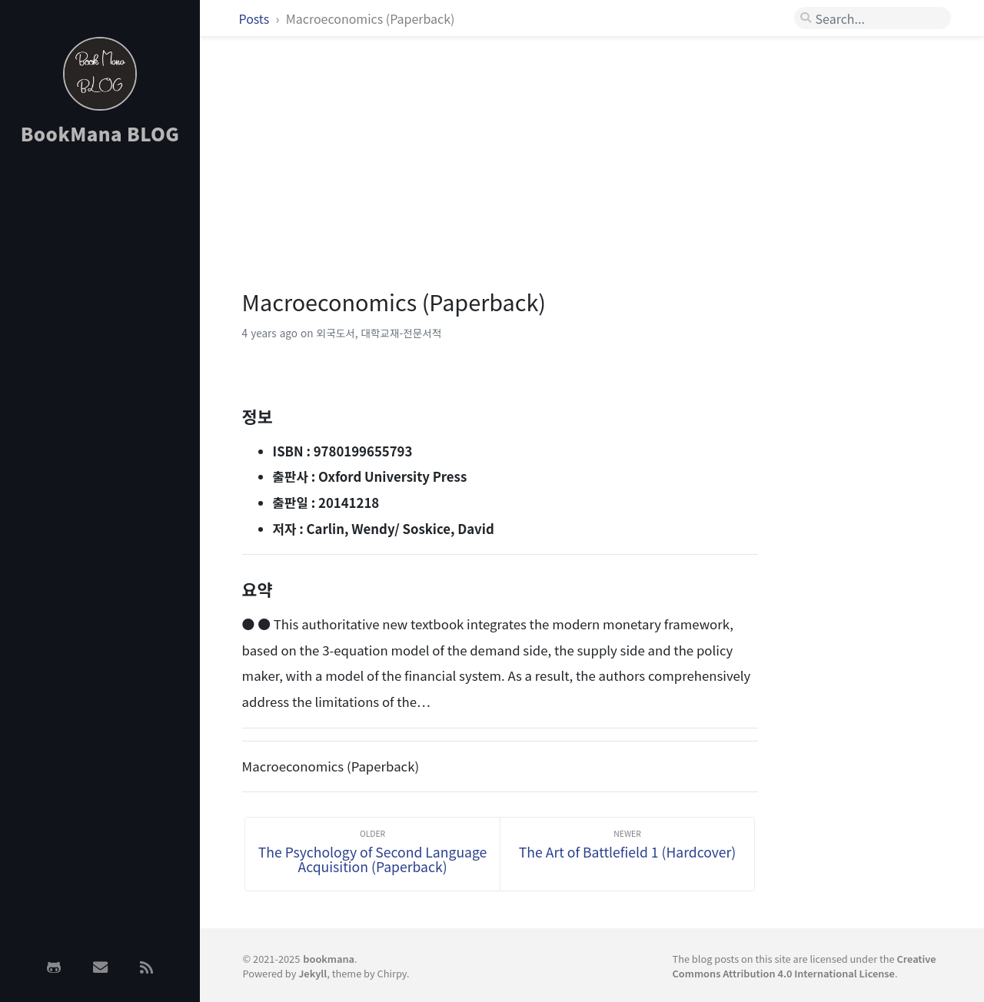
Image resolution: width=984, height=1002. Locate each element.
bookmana (328, 958)
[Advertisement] (100, 401)
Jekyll (312, 973)
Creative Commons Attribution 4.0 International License (804, 965)
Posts (255, 18)
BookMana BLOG (100, 133)
